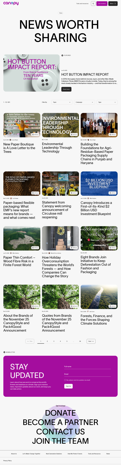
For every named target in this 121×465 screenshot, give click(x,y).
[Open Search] (93, 3)
